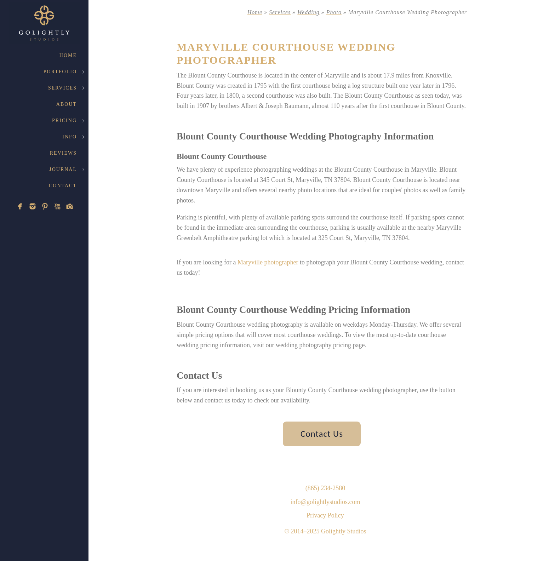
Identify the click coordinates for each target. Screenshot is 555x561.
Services (62, 88)
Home (68, 55)
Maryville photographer (268, 262)
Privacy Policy (325, 515)
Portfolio (60, 71)
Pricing (64, 120)
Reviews (63, 153)
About (66, 104)
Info (69, 136)
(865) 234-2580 (325, 488)
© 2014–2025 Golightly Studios (325, 531)
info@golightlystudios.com (325, 501)
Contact (63, 185)
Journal (63, 169)
